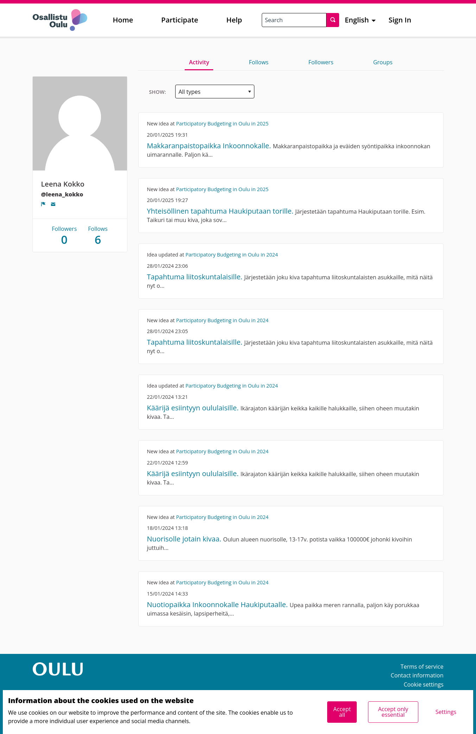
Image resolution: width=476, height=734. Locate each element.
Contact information (417, 675)
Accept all (342, 712)
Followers (320, 62)
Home (123, 20)
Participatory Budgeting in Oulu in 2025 (222, 123)
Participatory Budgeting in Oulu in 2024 (231, 254)
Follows (259, 62)
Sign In (400, 20)
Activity (199, 62)
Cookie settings (423, 684)
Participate (179, 20)
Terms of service (422, 666)
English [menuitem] (357, 20)
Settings (446, 712)
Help (234, 20)
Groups (383, 62)
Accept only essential (393, 712)
